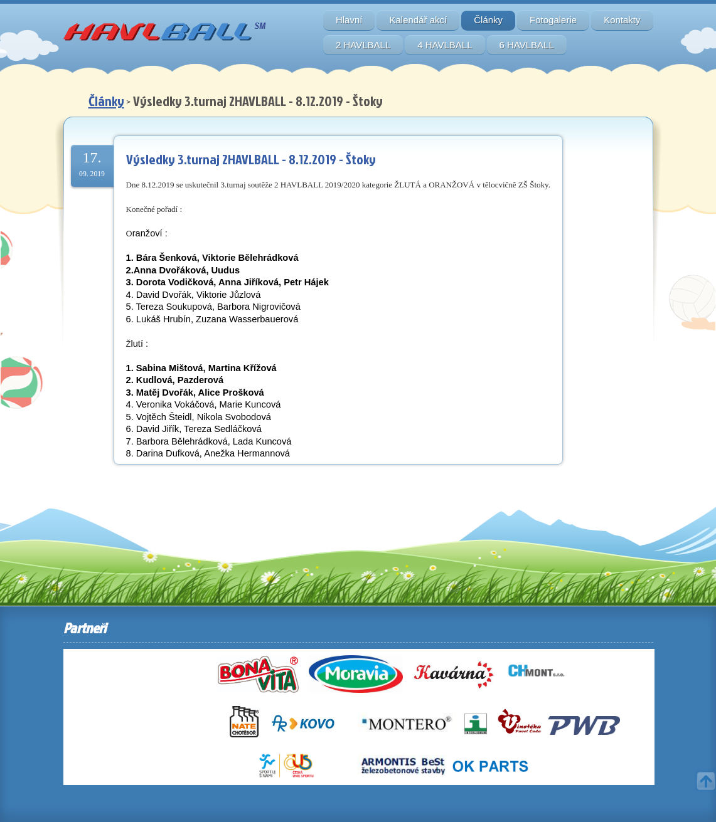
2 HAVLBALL (363, 45)
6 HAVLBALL (527, 45)
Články (488, 19)
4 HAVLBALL (444, 45)
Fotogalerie (553, 19)
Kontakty (622, 19)
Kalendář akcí (418, 19)
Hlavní (349, 19)
